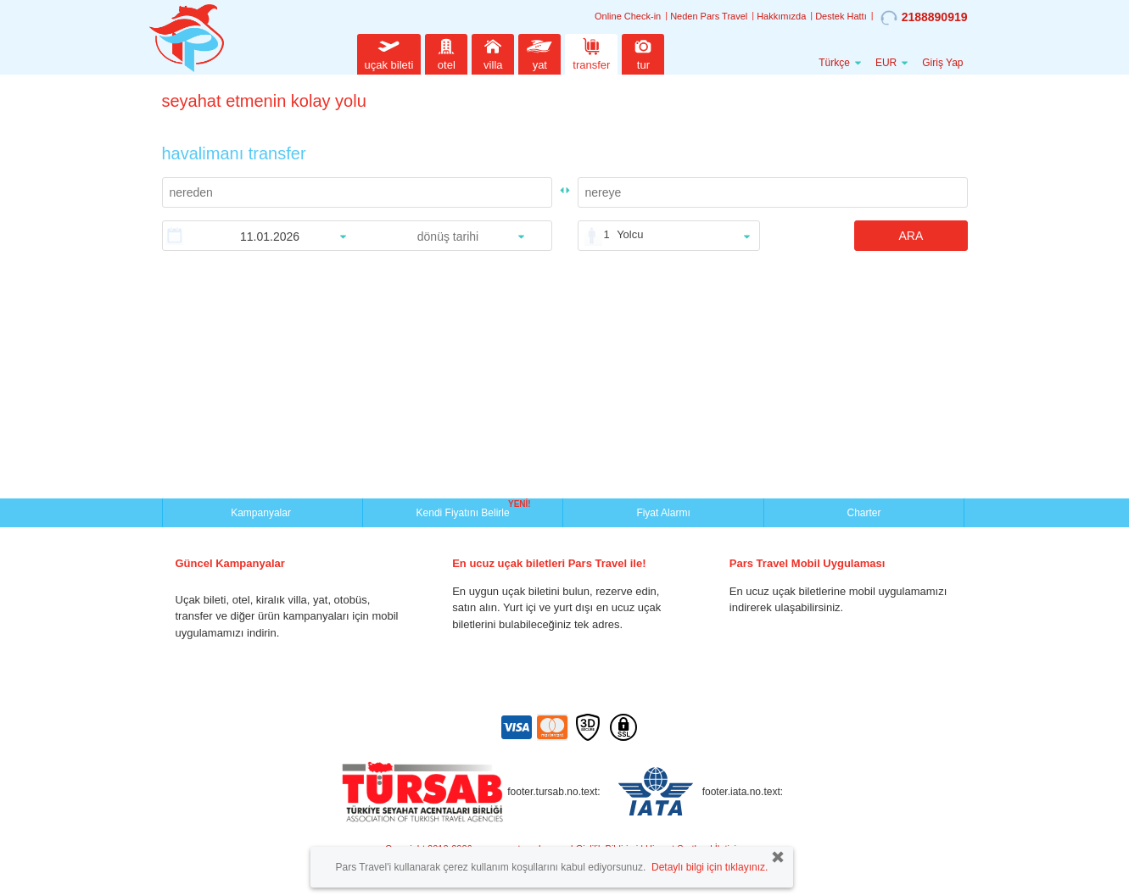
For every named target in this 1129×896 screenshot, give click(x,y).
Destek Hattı (841, 16)
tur (643, 52)
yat (539, 52)
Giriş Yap (942, 63)
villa (493, 52)
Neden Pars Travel (708, 16)
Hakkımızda (781, 16)
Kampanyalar (262, 513)
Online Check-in (628, 16)
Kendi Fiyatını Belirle (465, 511)
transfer (591, 52)
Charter (863, 513)
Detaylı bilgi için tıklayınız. (709, 867)
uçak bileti (389, 52)
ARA (910, 235)
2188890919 (924, 17)
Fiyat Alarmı (663, 513)
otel (446, 52)
